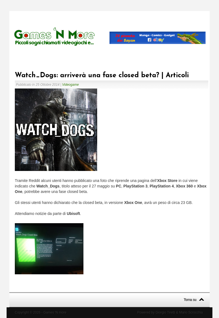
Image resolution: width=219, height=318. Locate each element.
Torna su (190, 300)
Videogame (70, 85)
